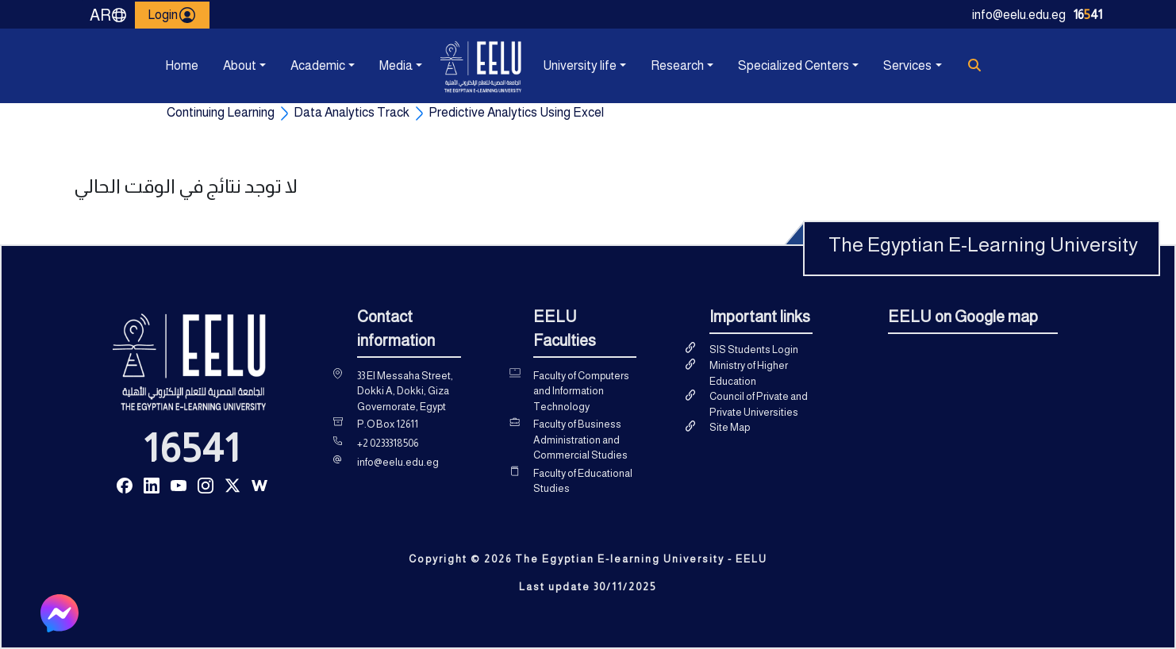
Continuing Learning (221, 112)
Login (172, 15)
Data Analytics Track (351, 112)
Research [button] (677, 65)
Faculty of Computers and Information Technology (581, 391)
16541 (192, 448)
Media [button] (396, 65)
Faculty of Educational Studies (582, 481)
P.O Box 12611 (387, 424)
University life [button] (580, 65)
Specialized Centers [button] (793, 65)
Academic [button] (317, 65)
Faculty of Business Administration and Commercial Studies (580, 439)
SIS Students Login (753, 349)
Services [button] (907, 65)
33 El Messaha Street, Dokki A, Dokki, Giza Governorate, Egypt (405, 391)
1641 (1088, 14)
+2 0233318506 (387, 443)
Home (181, 65)
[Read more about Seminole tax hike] (124, 484)
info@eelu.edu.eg (1019, 14)
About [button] (239, 65)
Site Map (729, 427)
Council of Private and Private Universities (758, 404)
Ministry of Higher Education (748, 373)
